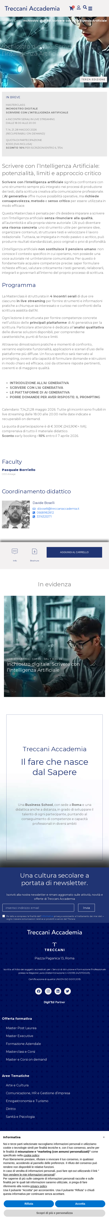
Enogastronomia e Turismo (27, 1101)
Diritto (11, 1109)
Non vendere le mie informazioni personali (28, 1174)
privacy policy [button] (38, 1186)
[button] (85, 7)
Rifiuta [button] (29, 1203)
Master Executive (19, 1036)
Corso (36, 658)
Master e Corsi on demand (26, 1059)
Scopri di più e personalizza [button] (54, 1213)
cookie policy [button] (31, 1155)
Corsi (17, 20)
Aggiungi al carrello (74, 552)
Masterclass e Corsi (20, 1052)
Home (7, 20)
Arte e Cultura (17, 1085)
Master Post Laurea (21, 1028)
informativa (47, 916)
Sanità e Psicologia (20, 1117)
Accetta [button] (80, 1203)
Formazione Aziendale (23, 1044)
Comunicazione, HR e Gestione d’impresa (38, 1093)
